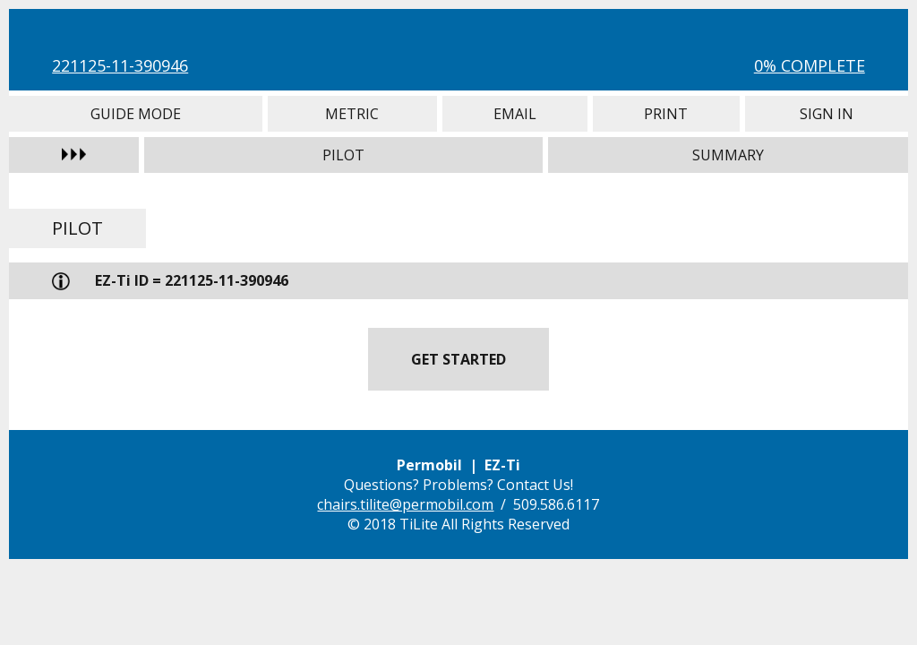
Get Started (458, 359)
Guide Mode (135, 114)
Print (666, 114)
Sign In (826, 114)
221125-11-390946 (120, 65)
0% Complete (809, 65)
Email (514, 114)
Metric (352, 114)
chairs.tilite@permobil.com (405, 504)
